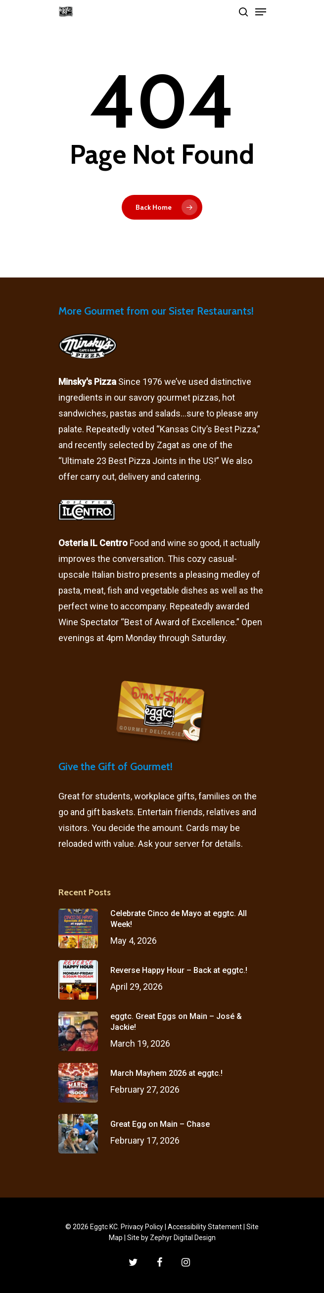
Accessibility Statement (205, 1227)
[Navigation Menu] (260, 12)
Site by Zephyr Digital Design (171, 1238)
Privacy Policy (142, 1227)
